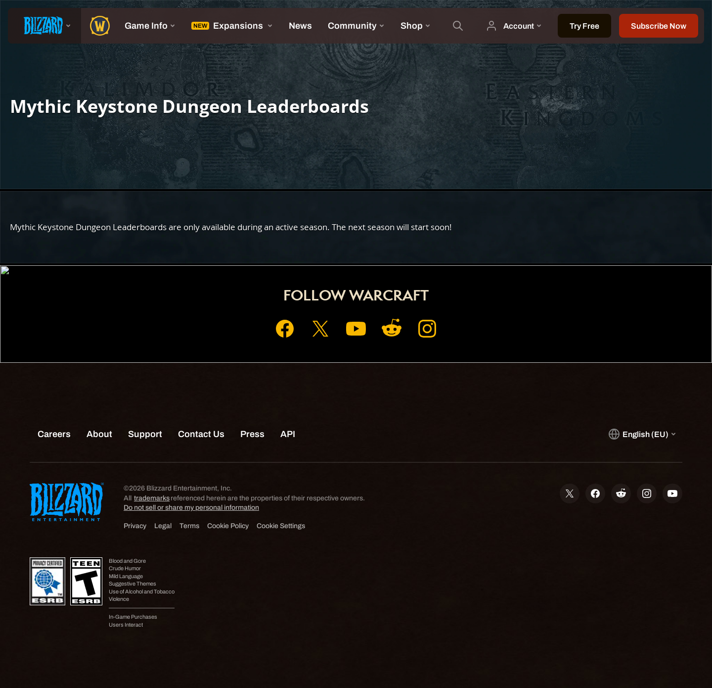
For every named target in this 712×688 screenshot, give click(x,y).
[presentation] (44, 26)
